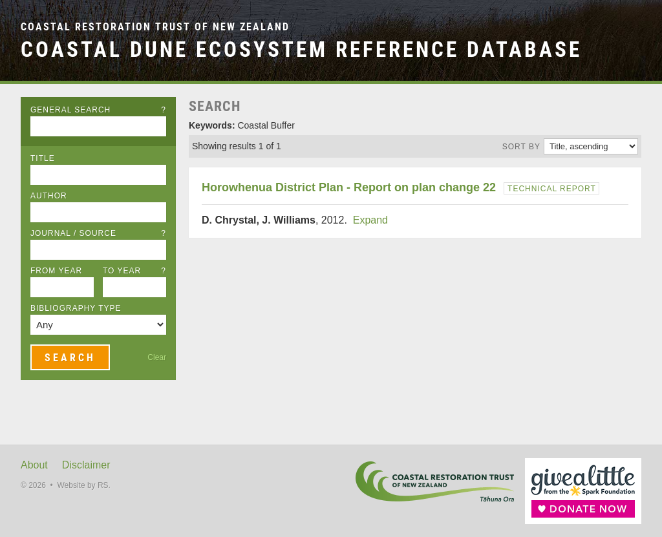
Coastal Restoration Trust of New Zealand (155, 27)
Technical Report (551, 188)
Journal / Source (98, 233)
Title (42, 158)
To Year (134, 270)
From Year (56, 270)
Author (48, 195)
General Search (98, 109)
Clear (156, 357)
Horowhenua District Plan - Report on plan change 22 (349, 187)
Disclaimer (86, 464)
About (34, 464)
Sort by (521, 146)
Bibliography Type (76, 308)
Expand (370, 220)
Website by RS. (83, 485)
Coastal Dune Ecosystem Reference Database (301, 49)
